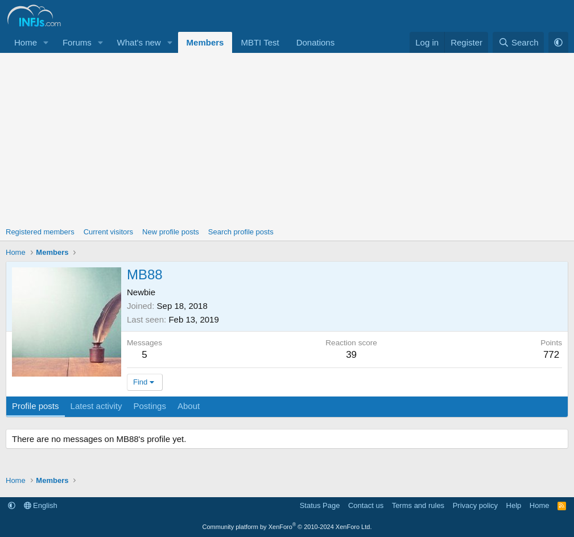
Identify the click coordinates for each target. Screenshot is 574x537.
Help (514, 505)
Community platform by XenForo (287, 526)
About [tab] (188, 406)
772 (551, 354)
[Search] (518, 42)
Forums (77, 42)
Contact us (365, 505)
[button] (46, 42)
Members (205, 42)
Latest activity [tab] (96, 406)
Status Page (320, 505)
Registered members (40, 232)
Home (25, 42)
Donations (315, 42)
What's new (139, 42)
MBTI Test (260, 42)
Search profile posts (241, 232)
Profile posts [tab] (35, 406)
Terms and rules (418, 505)
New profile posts (170, 232)
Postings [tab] (149, 406)
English (40, 505)
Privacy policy (475, 505)
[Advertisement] (287, 138)
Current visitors (108, 232)
